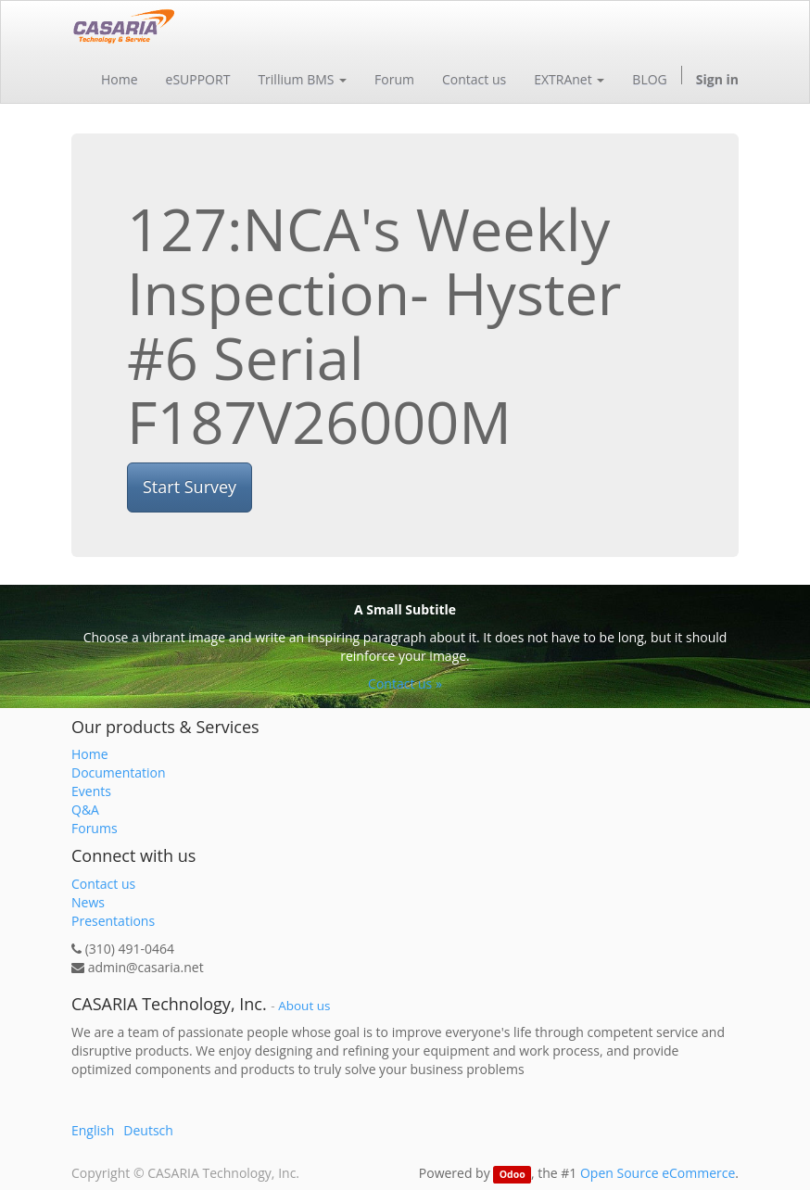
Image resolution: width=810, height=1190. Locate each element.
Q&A (85, 809)
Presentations (113, 921)
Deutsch (148, 1130)
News (88, 902)
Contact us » (405, 683)
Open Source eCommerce (657, 1173)
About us (304, 1005)
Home (89, 754)
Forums (94, 828)
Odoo (512, 1174)
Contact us (103, 883)
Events (91, 791)
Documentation (118, 772)
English (92, 1130)
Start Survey (189, 486)
